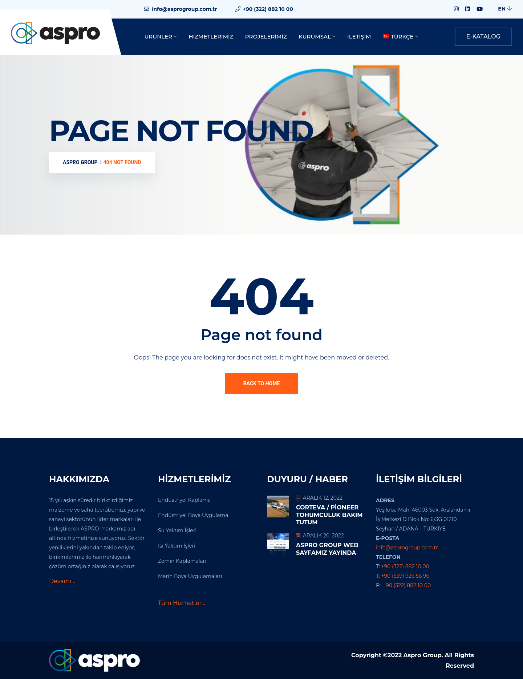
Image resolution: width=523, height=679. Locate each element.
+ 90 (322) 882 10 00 (406, 585)
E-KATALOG (483, 36)
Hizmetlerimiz (210, 36)
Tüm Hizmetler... (181, 602)
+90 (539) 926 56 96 (405, 576)
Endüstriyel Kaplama (184, 500)
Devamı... (62, 581)
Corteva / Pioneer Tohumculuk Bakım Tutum (329, 515)
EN (505, 8)
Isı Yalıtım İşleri (176, 545)
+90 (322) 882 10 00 (268, 9)
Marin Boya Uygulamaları (190, 576)
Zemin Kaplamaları (182, 561)
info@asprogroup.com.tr (184, 9)
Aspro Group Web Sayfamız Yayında (327, 549)
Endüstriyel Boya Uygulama (193, 515)
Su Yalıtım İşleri (177, 530)
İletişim (359, 36)
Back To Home (261, 383)
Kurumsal (315, 36)
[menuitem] (400, 37)
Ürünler (159, 36)
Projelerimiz (266, 36)
